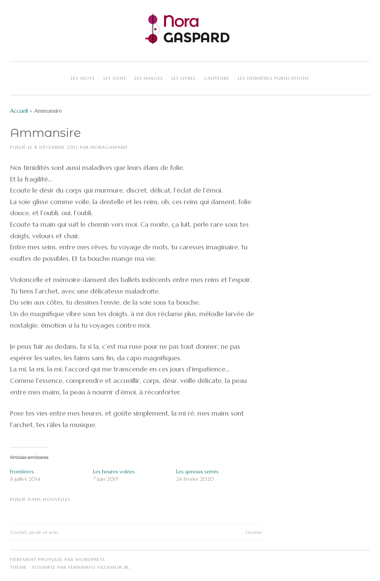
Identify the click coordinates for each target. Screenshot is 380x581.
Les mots (83, 78)
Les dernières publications (273, 78)
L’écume (253, 532)
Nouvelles (57, 499)
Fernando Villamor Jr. (99, 567)
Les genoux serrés (197, 471)
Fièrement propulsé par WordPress (57, 559)
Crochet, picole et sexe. (34, 532)
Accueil (19, 110)
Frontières (22, 471)
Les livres (183, 78)
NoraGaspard (109, 147)
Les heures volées (114, 471)
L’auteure (216, 78)
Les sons (115, 78)
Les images (149, 78)
